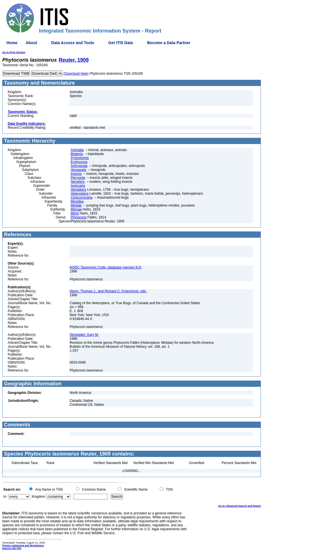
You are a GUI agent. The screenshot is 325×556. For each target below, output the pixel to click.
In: (5, 497)
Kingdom (38, 497)
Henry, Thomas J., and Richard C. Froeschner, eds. (108, 291)
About (31, 42)
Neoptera (77, 182)
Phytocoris (78, 217)
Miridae (76, 205)
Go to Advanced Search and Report (239, 506)
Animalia (77, 150)
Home (12, 42)
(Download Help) (75, 74)
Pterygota (78, 178)
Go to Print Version (13, 52)
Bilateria (77, 154)
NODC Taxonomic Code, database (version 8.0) (105, 267)
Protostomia (80, 158)
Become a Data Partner (168, 42)
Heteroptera (79, 194)
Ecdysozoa (79, 162)
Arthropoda (79, 166)
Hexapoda (78, 170)
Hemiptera (78, 190)
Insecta (76, 174)
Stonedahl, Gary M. (84, 335)
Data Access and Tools (72, 42)
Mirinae (76, 209)
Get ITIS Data (120, 42)
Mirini (75, 213)
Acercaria (78, 186)
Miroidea (77, 201)
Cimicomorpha (81, 197)
